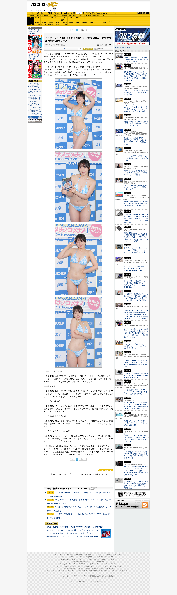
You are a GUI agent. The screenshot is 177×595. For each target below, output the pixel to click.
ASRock (71, 20)
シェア (66, 48)
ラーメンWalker (51, 571)
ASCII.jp (38, 4)
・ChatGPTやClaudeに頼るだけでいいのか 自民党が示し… (34, 109)
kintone (51, 22)
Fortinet (91, 22)
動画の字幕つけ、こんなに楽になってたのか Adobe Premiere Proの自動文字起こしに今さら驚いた (86, 536)
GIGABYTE (57, 20)
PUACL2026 (100, 15)
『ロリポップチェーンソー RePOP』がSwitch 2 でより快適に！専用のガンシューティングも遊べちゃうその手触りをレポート (136, 108)
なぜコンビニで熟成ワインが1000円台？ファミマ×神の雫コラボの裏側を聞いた (136, 346)
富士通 (37, 17)
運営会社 (93, 576)
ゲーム (114, 13)
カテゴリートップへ (105, 470)
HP (84, 17)
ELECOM (37, 20)
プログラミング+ (82, 15)
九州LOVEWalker (103, 571)
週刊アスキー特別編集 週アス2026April (35, 57)
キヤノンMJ (44, 24)
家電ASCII (46, 15)
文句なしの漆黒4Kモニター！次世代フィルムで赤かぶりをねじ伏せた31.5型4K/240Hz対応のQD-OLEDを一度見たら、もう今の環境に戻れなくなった (136, 333)
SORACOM (82, 564)
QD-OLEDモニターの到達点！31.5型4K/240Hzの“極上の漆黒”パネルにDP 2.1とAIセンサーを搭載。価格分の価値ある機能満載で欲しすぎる (136, 76)
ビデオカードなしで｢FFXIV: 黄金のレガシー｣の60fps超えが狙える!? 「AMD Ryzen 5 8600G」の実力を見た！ (136, 485)
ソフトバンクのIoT (111, 22)
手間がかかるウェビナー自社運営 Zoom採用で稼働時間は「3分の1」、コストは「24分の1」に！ (137, 124)
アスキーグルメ (55, 15)
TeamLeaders (72, 15)
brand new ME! (100, 561)
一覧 (80, 49)
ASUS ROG (50, 20)
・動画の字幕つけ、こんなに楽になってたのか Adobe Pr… (34, 103)
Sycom (57, 17)
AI (34, 13)
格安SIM (39, 15)
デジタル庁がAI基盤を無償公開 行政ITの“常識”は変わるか (70, 533)
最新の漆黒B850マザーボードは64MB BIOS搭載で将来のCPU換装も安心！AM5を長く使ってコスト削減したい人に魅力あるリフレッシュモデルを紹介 (136, 237)
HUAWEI (84, 20)
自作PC (85, 13)
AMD (43, 20)
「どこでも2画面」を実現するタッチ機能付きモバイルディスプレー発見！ (136, 158)
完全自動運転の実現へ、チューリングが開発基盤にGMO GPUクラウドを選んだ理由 (136, 60)
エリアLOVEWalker (61, 571)
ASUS (77, 17)
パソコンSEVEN (64, 18)
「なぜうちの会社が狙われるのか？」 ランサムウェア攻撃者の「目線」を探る (136, 187)
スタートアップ (107, 13)
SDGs (89, 15)
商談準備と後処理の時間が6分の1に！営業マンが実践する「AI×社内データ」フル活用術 (136, 173)
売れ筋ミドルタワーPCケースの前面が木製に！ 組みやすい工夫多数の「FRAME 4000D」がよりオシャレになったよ (136, 438)
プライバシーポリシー (81, 576)
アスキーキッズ (31, 15)
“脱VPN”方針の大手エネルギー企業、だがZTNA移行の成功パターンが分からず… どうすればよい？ (136, 204)
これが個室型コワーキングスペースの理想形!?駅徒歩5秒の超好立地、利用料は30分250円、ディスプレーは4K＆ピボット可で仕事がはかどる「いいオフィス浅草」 (136, 315)
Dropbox (71, 22)
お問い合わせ (101, 576)
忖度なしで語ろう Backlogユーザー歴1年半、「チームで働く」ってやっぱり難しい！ (135, 423)
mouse (44, 17)
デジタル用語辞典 (85, 568)
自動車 (73, 13)
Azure (57, 22)
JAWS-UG (68, 559)
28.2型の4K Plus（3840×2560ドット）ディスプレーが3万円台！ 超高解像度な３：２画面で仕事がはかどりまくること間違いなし (136, 406)
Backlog (84, 22)
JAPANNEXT (50, 24)
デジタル (56, 13)
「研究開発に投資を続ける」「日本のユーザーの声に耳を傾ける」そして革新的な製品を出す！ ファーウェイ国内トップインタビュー (136, 297)
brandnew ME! (64, 24)
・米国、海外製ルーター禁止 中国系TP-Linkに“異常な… (34, 85)
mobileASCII (95, 568)
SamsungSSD (62, 20)
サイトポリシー (68, 576)
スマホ (99, 13)
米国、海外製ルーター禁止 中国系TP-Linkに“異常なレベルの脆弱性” (75, 527)
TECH (50, 13)
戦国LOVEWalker (124, 571)
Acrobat (44, 22)
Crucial (78, 20)
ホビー (79, 13)
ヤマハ (98, 22)
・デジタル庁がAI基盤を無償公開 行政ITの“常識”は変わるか (35, 97)
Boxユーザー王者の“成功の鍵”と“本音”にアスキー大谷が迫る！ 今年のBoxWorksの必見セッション (136, 141)
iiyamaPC (50, 17)
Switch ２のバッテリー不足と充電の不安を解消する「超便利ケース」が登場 (136, 93)
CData (77, 22)
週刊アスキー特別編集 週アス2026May (35, 31)
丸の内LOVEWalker (114, 571)
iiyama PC (85, 557)
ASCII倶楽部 (144, 13)
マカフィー (37, 24)
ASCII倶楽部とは (36, 114)
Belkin (98, 20)
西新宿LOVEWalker (83, 571)
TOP (53, 554)
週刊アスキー (63, 15)
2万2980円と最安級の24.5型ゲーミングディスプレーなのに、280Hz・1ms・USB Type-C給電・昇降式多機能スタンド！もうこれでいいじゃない (136, 471)
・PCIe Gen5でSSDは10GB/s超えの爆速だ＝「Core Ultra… (34, 91)
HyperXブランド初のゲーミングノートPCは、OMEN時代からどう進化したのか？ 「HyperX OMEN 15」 (135, 284)
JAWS (37, 22)
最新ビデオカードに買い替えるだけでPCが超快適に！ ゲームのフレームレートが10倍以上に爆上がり (136, 251)
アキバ (94, 13)
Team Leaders (89, 566)
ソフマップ (57, 24)
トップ (30, 13)
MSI (71, 17)
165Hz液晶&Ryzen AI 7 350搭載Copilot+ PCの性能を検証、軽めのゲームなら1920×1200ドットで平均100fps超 (136, 455)
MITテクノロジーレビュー (106, 568)
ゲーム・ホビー (53, 4)
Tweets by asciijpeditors (123, 47)
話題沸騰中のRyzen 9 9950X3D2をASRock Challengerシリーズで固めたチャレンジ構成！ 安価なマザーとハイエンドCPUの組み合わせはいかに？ (136, 219)
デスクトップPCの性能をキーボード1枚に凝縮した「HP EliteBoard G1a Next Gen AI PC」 (136, 268)
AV (90, 13)
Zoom (104, 22)
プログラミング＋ (99, 566)
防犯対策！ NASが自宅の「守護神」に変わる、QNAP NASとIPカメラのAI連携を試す (136, 375)
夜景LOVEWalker (93, 571)
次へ (83, 30)
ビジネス (43, 13)
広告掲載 (110, 576)
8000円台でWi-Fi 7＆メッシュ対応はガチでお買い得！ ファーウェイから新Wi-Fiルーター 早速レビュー (136, 363)
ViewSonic (91, 20)
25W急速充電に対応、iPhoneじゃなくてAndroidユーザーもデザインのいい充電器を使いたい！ (136, 392)
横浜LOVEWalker (72, 571)
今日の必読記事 (68, 568)
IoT (38, 13)
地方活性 (94, 15)
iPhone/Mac (65, 13)
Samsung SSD (64, 564)
